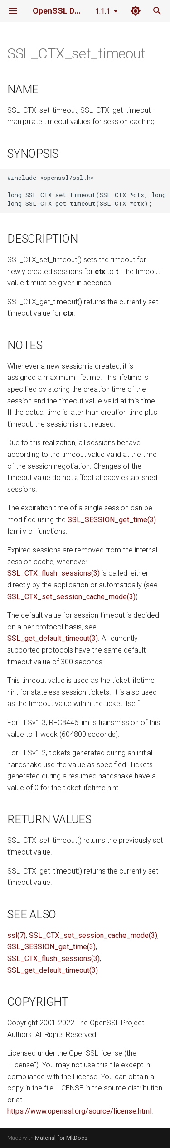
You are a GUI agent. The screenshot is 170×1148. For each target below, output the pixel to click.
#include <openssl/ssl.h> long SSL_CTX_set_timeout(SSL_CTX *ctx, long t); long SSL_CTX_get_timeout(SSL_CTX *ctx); (88, 190)
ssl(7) (16, 935)
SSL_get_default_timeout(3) (52, 638)
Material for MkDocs (61, 1137)
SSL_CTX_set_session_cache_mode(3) (71, 596)
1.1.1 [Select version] (102, 11)
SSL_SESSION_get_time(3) (112, 519)
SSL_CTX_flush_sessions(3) (53, 573)
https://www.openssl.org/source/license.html (79, 1111)
